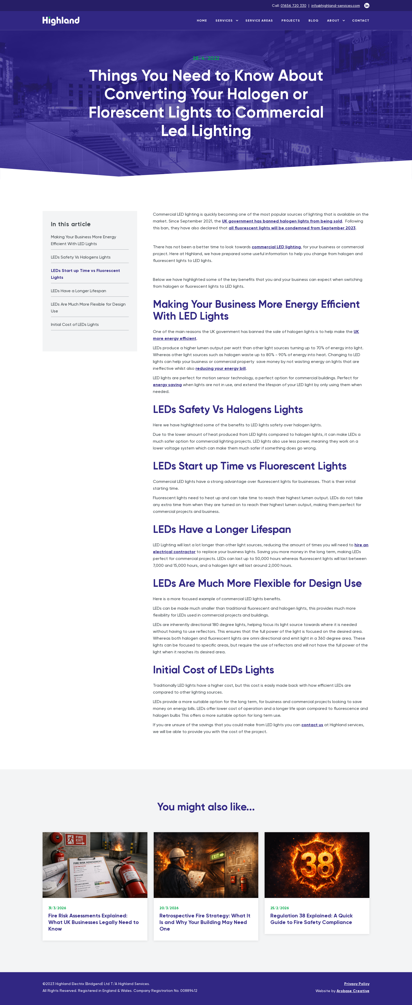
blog (313, 20)
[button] (226, 20)
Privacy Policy (356, 984)
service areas (259, 20)
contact (360, 20)
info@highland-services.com (335, 5)
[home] (61, 22)
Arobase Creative (353, 991)
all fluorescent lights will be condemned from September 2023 (292, 227)
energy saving (167, 384)
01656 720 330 (293, 5)
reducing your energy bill (220, 368)
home (202, 20)
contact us (312, 724)
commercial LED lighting (276, 246)
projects (290, 20)
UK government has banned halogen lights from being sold (282, 221)
